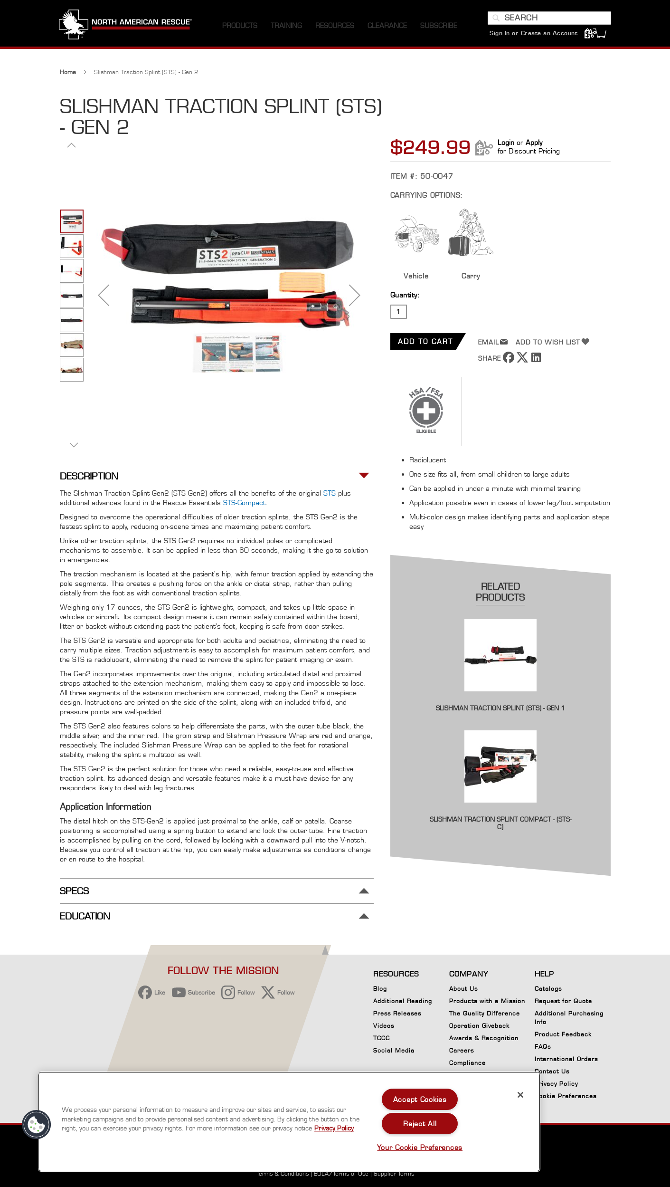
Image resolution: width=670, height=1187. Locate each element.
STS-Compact (244, 505)
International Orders (566, 1059)
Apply (534, 145)
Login (506, 145)
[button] (104, 297)
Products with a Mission (487, 1001)
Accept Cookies (420, 1099)
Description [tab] (89, 478)
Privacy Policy (556, 1083)
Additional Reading (402, 1001)
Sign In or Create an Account (533, 35)
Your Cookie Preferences (419, 1147)
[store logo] (126, 28)
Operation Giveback (479, 1025)
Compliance (467, 1062)
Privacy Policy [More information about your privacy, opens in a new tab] (334, 1128)
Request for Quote (563, 1001)
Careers (461, 1050)
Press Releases (397, 1013)
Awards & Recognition (484, 1038)
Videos (383, 1025)
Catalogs (548, 988)
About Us (463, 988)
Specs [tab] (74, 893)
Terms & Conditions (282, 1173)
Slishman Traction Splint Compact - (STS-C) (500, 825)
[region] (289, 1122)
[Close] (520, 1094)
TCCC (381, 1038)
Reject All (419, 1124)
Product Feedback (563, 1034)
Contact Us (552, 1071)
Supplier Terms (394, 1173)
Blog (380, 988)
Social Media (394, 1050)
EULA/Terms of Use (341, 1173)
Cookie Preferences (565, 1098)
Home (68, 74)
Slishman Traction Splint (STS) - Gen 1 (500, 710)
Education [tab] (85, 918)
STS (329, 495)
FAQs (543, 1046)
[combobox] (549, 20)
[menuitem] (240, 28)
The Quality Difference (484, 1013)
